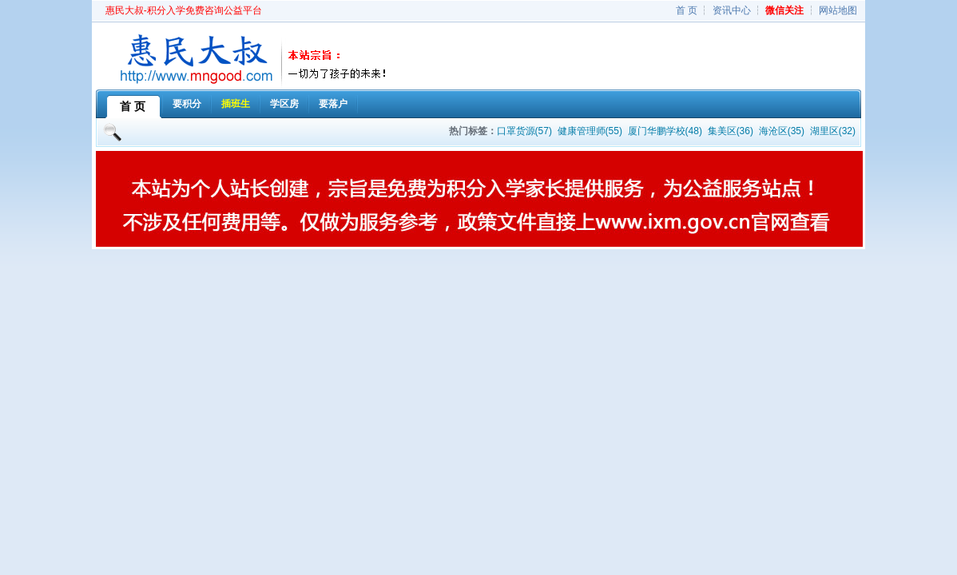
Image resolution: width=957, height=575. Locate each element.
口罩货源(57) (524, 131)
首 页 (686, 10)
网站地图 (838, 10)
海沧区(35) (781, 131)
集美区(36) (730, 131)
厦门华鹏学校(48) (665, 131)
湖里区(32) (833, 131)
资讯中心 (732, 10)
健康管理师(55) (590, 131)
